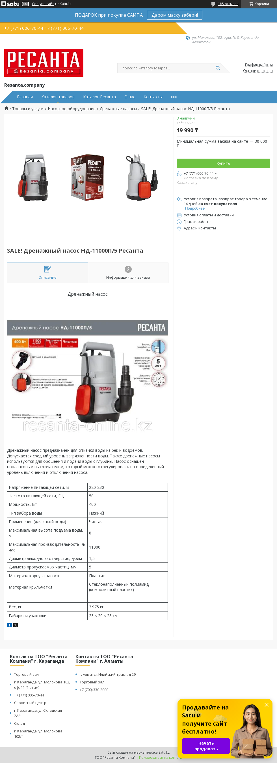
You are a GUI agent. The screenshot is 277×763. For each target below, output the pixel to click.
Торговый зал (26, 674)
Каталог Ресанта (99, 97)
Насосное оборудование (72, 108)
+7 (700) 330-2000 (94, 689)
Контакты (153, 97)
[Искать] (217, 68)
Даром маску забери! (175, 15)
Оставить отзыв (258, 71)
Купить (223, 163)
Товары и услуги (28, 108)
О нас (129, 97)
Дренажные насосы (118, 108)
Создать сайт (43, 4)
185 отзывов (228, 3)
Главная (25, 97)
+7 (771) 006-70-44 (29, 695)
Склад (19, 723)
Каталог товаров (58, 97)
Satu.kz (164, 752)
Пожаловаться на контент (160, 757)
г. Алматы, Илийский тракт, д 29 (108, 674)
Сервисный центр (30, 702)
